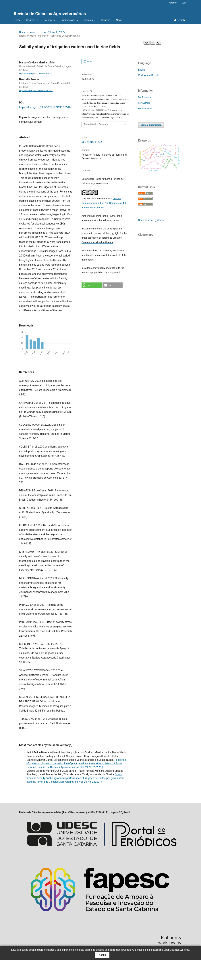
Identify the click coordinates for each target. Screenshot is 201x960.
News (119, 20)
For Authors (144, 102)
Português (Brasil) (148, 75)
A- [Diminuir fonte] (158, 42)
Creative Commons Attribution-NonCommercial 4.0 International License (104, 203)
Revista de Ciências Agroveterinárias (50, 13)
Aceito (102, 954)
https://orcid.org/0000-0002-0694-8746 (36, 74)
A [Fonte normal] (152, 42)
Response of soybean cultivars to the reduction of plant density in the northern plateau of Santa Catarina (76, 763)
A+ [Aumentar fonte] (146, 42)
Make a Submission (151, 125)
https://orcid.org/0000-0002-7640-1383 (36, 90)
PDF (89, 61)
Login (184, 2)
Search (179, 20)
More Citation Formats (96, 124)
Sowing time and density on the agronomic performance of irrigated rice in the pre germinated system (74, 778)
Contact (105, 20)
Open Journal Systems (151, 220)
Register (173, 2)
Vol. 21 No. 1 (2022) (54, 32)
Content (31, 20)
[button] (92, 285)
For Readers (144, 97)
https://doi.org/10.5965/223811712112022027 (46, 107)
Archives (34, 32)
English (142, 69)
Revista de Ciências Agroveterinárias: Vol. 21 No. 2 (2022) (70, 767)
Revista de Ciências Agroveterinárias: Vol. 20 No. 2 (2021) (69, 781)
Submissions (68, 20)
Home (17, 20)
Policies (88, 20)
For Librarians (145, 108)
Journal (48, 20)
